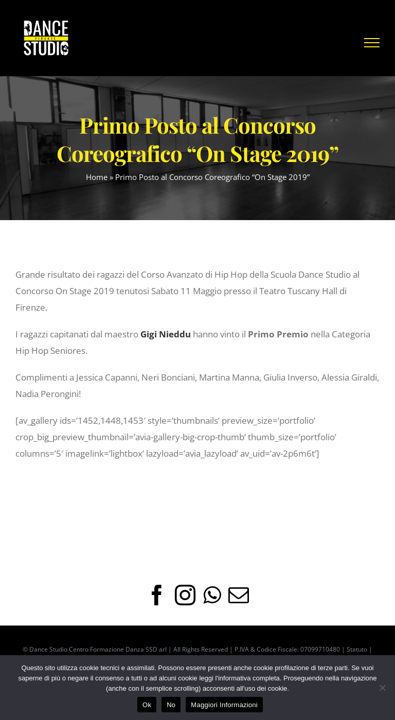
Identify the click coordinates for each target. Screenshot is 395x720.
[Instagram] (185, 595)
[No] (382, 687)
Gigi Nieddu (165, 334)
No (171, 705)
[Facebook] (157, 595)
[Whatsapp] (212, 595)
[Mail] (238, 595)
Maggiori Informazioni (224, 705)
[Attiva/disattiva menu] (372, 42)
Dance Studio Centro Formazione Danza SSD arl (98, 649)
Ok (146, 705)
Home (96, 177)
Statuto (357, 649)
